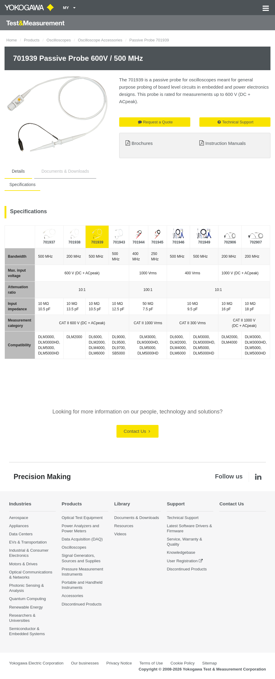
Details (18, 171)
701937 (49, 242)
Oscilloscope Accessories (100, 40)
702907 (256, 242)
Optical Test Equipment (82, 517)
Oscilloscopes (59, 40)
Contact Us (137, 431)
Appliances (19, 526)
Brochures (142, 143)
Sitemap (209, 663)
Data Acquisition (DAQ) (82, 539)
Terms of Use (151, 663)
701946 (178, 242)
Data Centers (21, 534)
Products (31, 40)
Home (11, 40)
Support (176, 503)
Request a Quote (155, 122)
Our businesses (85, 663)
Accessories (72, 595)
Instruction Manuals (225, 143)
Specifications (22, 184)
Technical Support (235, 122)
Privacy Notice (119, 663)
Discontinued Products (82, 604)
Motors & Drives (23, 564)
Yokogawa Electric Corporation (36, 663)
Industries (20, 503)
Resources (123, 526)
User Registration (182, 561)
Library (122, 503)
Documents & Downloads (65, 171)
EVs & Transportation (28, 542)
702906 (230, 242)
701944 (139, 242)
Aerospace (18, 517)
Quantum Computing (27, 598)
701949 (204, 242)
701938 (74, 242)
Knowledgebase (181, 552)
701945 (157, 242)
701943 (119, 242)
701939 (97, 242)
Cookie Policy (182, 663)
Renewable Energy (26, 607)
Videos (120, 534)
